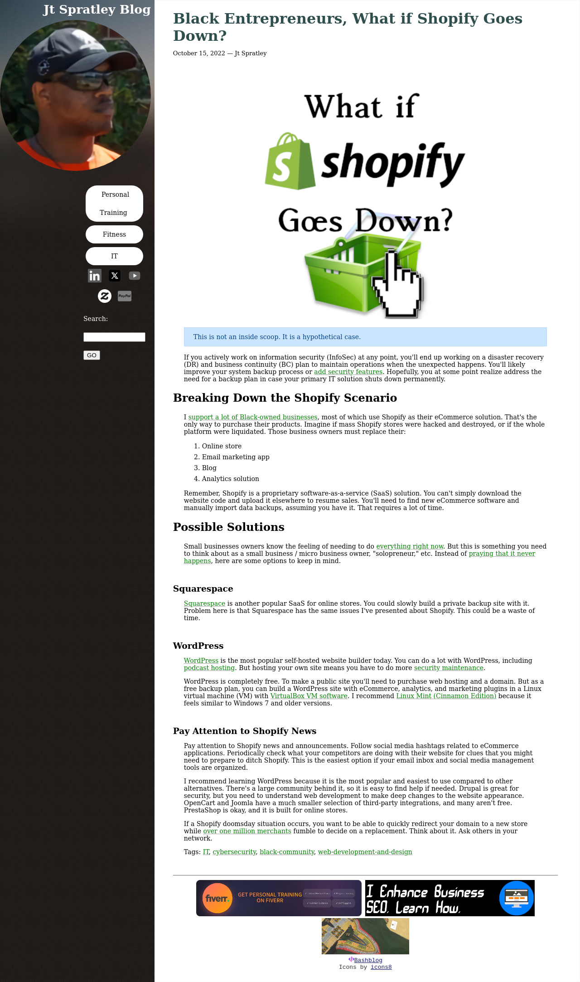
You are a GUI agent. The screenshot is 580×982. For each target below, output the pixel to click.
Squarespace (205, 603)
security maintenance (448, 667)
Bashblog (368, 960)
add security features (348, 371)
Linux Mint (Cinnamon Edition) (446, 696)
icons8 (381, 967)
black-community (287, 852)
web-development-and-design (365, 852)
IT (114, 256)
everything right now (409, 546)
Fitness (114, 234)
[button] (78, 168)
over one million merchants (247, 831)
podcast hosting (209, 667)
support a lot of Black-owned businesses (253, 417)
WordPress (201, 660)
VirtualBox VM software (309, 696)
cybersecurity (234, 852)
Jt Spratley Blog (97, 9)
